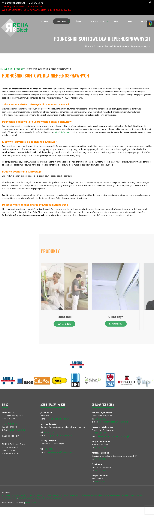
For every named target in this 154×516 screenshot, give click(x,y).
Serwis (116, 21)
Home (88, 46)
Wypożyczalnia (97, 21)
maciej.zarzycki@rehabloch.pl (60, 452)
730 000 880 (100, 418)
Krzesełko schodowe (34, 495)
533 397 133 (65, 9)
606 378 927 (30, 9)
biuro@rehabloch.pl (15, 2)
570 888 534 (49, 449)
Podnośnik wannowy (26, 498)
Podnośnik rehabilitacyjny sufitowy (83, 495)
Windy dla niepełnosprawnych (13, 495)
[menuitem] (44, 21)
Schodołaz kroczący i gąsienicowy (111, 495)
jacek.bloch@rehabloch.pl (58, 418)
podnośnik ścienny (61, 132)
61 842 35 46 (37, 2)
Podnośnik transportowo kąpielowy (48, 498)
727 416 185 (100, 433)
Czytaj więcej (128, 323)
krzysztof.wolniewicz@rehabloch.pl (113, 436)
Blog (130, 21)
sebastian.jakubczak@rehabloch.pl (113, 421)
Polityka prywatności (33, 502)
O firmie (44, 21)
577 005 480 (100, 459)
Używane (78, 21)
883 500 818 (100, 470)
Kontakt (145, 21)
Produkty (61, 21)
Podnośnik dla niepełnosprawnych (56, 495)
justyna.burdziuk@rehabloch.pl (60, 435)
